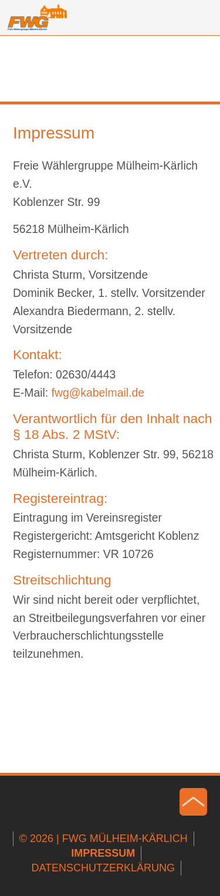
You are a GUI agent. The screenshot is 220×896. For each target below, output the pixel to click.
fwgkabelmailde (98, 392)
